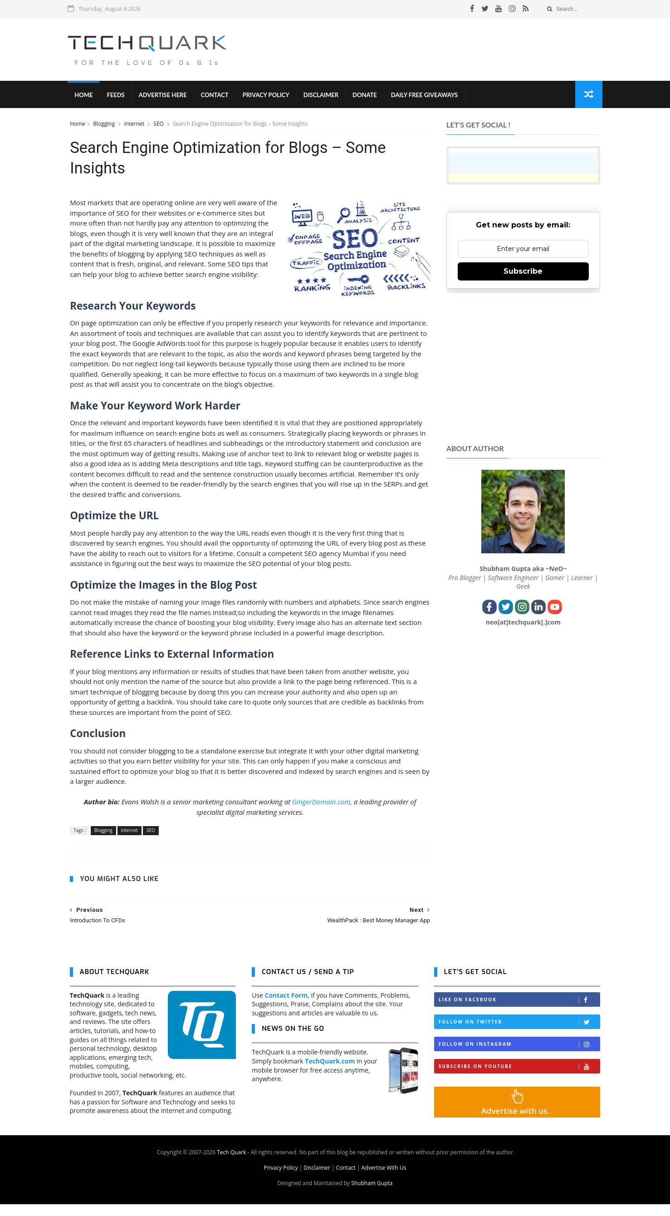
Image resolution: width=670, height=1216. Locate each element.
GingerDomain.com (318, 812)
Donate (366, 95)
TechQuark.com (330, 1072)
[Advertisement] (435, 49)
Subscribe (523, 271)
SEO (159, 124)
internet (135, 124)
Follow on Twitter (519, 1033)
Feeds (118, 95)
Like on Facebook (519, 1011)
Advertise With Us (384, 1179)
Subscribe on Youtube (519, 1078)
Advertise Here (165, 95)
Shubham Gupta (371, 1195)
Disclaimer (322, 95)
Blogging (104, 124)
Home (86, 95)
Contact (216, 95)
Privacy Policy (268, 95)
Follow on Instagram (519, 1056)
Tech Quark (231, 1164)
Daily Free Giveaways (426, 95)
